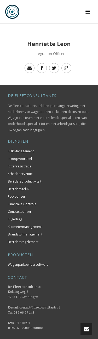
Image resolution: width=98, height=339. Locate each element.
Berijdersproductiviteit (24, 181)
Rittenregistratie (19, 166)
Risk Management (21, 151)
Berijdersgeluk (18, 189)
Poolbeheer (16, 196)
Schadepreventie (20, 174)
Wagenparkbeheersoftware (28, 264)
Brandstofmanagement (25, 234)
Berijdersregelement (23, 242)
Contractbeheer (19, 211)
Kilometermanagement (25, 227)
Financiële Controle (22, 204)
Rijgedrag (15, 219)
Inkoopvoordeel (20, 158)
